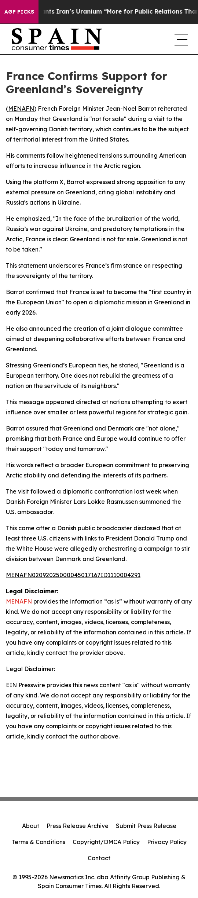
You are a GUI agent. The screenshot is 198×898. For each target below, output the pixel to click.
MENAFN (21, 108)
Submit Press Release (146, 825)
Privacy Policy (167, 842)
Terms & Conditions (38, 842)
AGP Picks (19, 11)
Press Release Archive (78, 825)
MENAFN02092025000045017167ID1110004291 (73, 575)
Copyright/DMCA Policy (106, 842)
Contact (99, 858)
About (30, 825)
